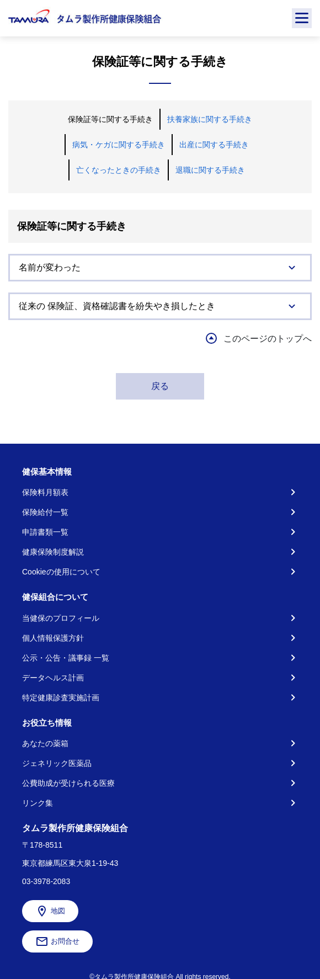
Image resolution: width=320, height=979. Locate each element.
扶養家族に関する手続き (209, 119)
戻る (160, 386)
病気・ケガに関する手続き (118, 144)
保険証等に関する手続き (110, 119)
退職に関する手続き (210, 170)
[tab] (160, 267)
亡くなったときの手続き (118, 170)
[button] (160, 267)
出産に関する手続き (214, 144)
